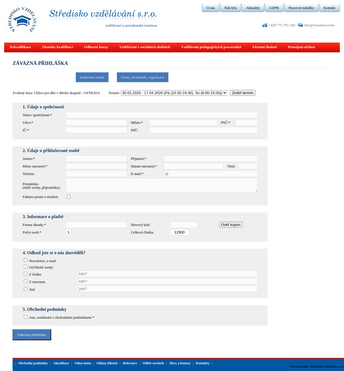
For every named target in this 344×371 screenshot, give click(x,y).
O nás (210, 8)
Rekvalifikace (20, 47)
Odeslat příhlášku (31, 335)
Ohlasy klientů (106, 363)
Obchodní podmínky (33, 363)
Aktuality (253, 8)
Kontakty (202, 363)
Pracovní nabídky (301, 8)
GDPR (274, 8)
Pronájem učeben (301, 47)
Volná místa (82, 363)
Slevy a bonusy (179, 363)
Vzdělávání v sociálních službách (144, 47)
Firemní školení (265, 47)
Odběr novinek (153, 363)
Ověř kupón (231, 225)
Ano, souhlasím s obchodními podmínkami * (61, 317)
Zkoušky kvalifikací (57, 47)
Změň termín (242, 93)
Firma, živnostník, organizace (142, 77)
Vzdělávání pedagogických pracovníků (211, 47)
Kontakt (329, 8)
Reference (130, 363)
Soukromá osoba (92, 77)
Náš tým (230, 8)
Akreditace (61, 363)
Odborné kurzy (96, 47)
